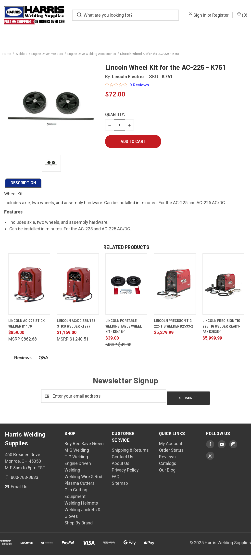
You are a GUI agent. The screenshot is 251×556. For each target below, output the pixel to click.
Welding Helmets (81, 504)
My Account (170, 444)
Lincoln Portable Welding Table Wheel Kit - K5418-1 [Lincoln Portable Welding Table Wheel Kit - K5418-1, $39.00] (123, 329)
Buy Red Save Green (84, 444)
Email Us (18, 488)
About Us (120, 464)
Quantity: (115, 117)
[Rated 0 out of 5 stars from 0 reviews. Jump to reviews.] (127, 88)
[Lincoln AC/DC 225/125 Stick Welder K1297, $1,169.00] (78, 287)
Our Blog (167, 471)
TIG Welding (76, 458)
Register (220, 15)
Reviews (167, 458)
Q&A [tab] (43, 361)
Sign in (199, 15)
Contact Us (122, 458)
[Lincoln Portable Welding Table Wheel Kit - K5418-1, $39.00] (126, 287)
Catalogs (167, 464)
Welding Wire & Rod (83, 477)
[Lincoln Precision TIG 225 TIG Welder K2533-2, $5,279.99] (175, 287)
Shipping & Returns (130, 451)
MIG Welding (76, 451)
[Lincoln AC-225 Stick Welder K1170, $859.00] (29, 287)
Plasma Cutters (79, 484)
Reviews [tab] (23, 361)
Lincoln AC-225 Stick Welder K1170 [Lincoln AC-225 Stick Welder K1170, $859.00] (26, 327)
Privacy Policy (125, 471)
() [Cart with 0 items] (242, 15)
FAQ (115, 477)
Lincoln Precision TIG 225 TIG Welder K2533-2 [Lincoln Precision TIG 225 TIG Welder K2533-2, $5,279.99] (173, 327)
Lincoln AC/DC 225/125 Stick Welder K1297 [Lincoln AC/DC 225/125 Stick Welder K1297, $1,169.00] (76, 327)
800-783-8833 (24, 478)
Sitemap (120, 484)
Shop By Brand (78, 524)
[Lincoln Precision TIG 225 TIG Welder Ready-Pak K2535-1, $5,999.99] (223, 287)
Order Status (171, 451)
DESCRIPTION (23, 186)
